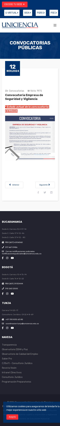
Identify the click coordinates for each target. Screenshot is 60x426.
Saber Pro (7, 358)
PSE (54, 12)
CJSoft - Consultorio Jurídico (17, 363)
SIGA (27, 12)
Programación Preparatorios (16, 381)
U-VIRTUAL (11, 12)
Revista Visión (9, 368)
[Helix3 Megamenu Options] (55, 25)
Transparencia (9, 344)
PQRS (41, 12)
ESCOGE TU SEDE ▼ (14, 4)
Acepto (12, 417)
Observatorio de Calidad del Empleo (20, 354)
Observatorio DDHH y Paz (15, 349)
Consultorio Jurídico (12, 377)
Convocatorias (16, 91)
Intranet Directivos (12, 372)
